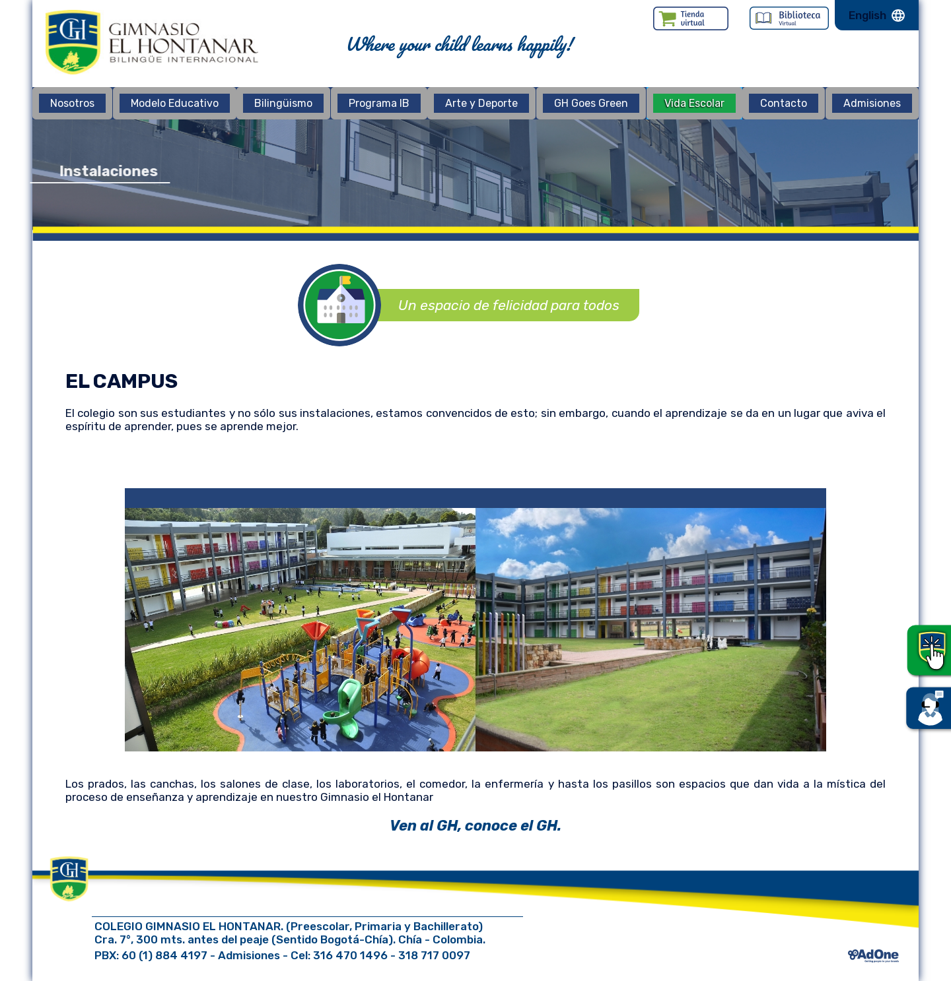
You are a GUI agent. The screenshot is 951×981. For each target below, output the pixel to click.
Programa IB (379, 103)
